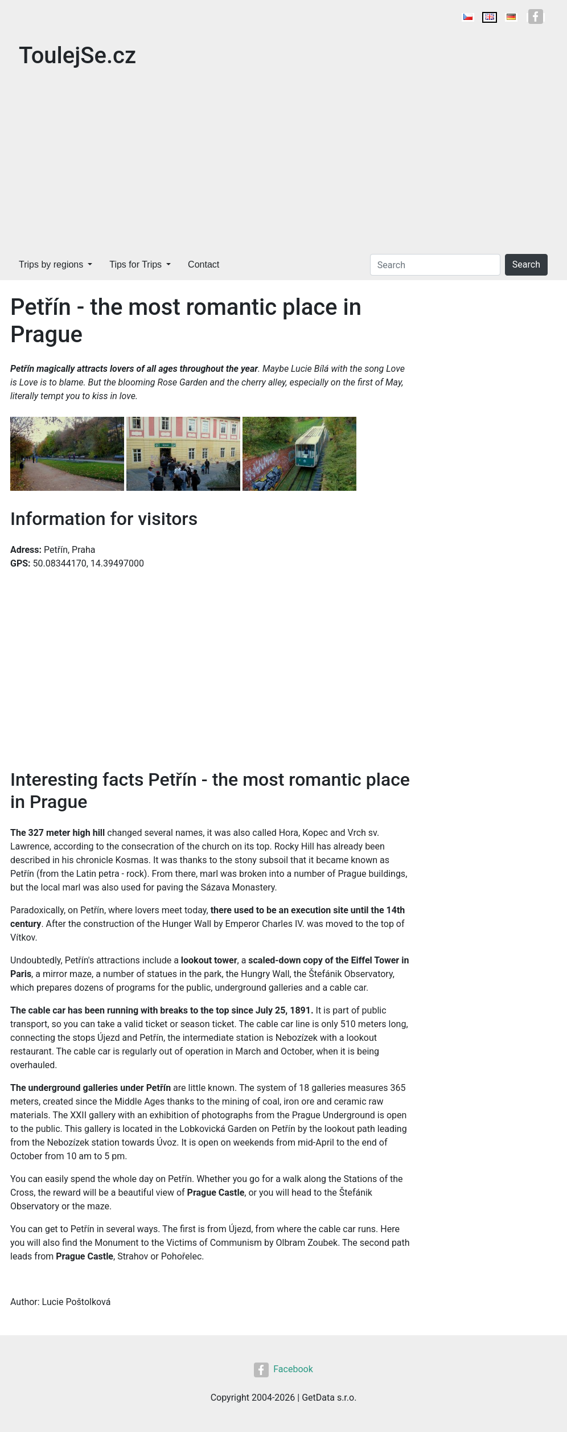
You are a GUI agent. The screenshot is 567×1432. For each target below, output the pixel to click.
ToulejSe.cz (77, 55)
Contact (203, 264)
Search (526, 264)
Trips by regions (51, 264)
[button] (68, 454)
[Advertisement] (283, 164)
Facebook (283, 1369)
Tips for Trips (135, 264)
